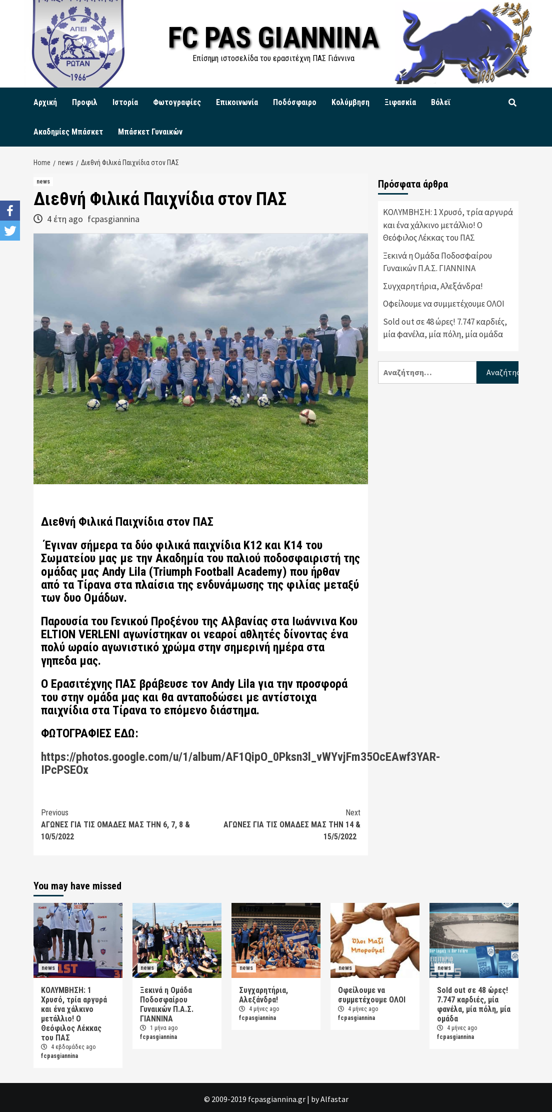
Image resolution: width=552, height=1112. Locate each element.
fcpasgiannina (114, 219)
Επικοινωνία (237, 102)
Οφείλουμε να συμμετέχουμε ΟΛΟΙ (443, 303)
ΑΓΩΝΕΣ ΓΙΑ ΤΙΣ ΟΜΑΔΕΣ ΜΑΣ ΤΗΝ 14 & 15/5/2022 (281, 824)
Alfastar (334, 1099)
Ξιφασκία (400, 102)
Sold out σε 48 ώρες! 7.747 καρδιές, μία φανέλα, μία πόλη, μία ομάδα (445, 328)
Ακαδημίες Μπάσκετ (68, 132)
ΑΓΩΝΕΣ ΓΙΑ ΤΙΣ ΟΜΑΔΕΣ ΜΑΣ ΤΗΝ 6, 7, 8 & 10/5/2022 (121, 824)
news (43, 181)
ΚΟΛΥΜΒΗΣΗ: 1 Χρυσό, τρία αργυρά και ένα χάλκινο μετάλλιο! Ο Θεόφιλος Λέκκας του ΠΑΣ (448, 225)
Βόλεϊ (440, 102)
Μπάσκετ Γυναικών (150, 132)
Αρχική (45, 102)
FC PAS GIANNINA (274, 37)
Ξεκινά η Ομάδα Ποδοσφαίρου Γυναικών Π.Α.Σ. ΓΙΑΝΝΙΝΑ (437, 262)
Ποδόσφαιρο (294, 102)
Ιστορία (125, 102)
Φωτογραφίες (177, 102)
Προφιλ (85, 102)
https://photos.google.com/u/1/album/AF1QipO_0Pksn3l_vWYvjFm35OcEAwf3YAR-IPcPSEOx (240, 763)
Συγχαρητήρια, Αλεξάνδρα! (433, 286)
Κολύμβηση (351, 102)
